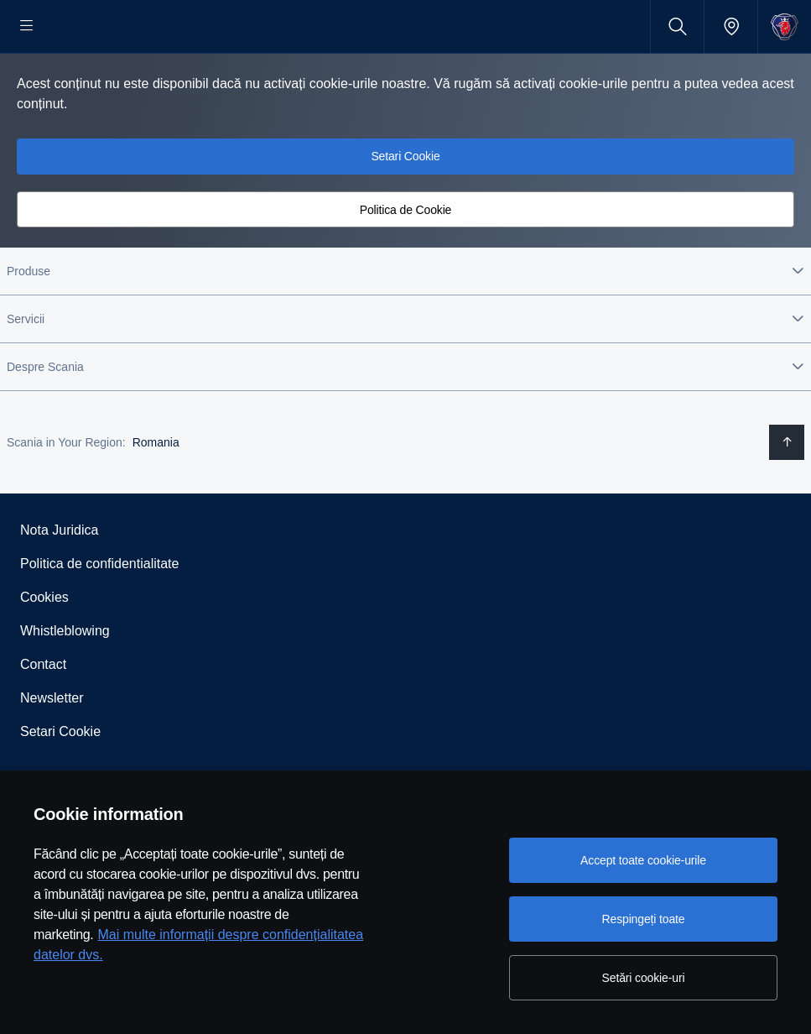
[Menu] (26, 26)
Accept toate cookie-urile (643, 860)
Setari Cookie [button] (405, 210)
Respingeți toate (643, 919)
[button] (405, 324)
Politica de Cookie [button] (406, 263)
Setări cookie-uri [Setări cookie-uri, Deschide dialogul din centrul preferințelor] (643, 977)
